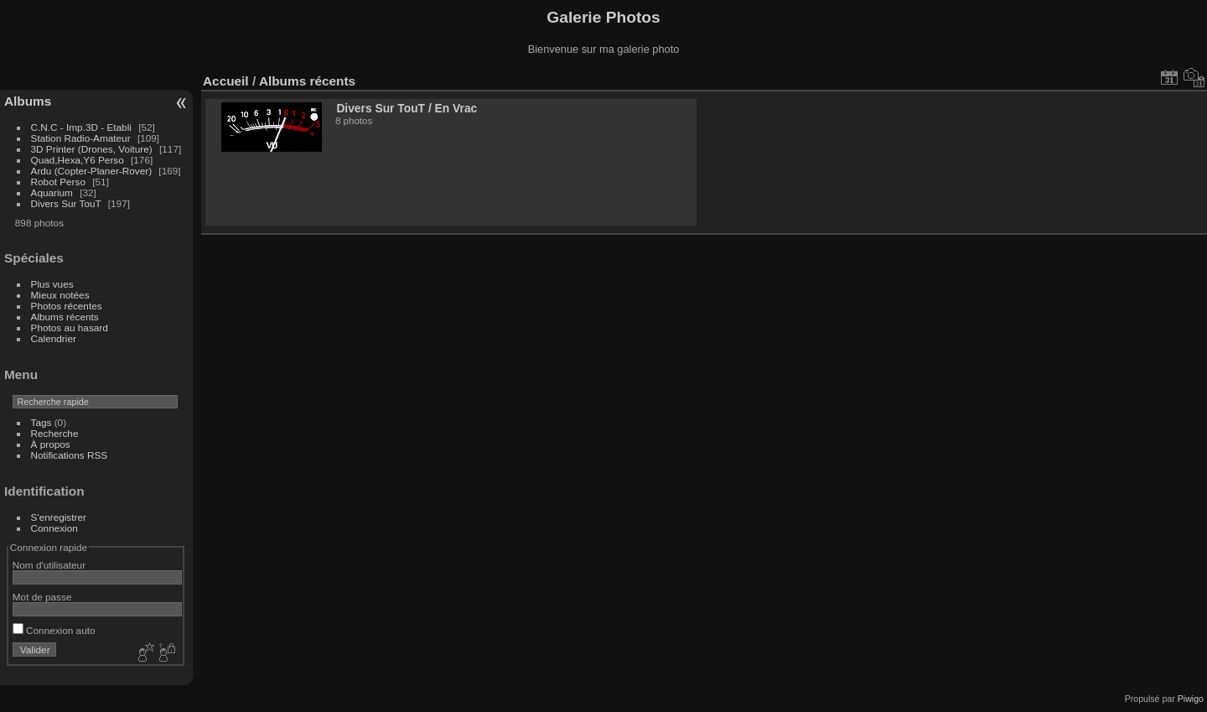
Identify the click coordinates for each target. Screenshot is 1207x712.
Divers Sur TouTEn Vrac (406, 108)
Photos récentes (66, 305)
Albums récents (65, 316)
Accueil (226, 81)
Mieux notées (60, 294)
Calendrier (53, 338)
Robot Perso (58, 181)
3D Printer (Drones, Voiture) (92, 148)
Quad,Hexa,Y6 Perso (77, 159)
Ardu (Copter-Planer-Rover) (92, 170)
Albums (27, 101)
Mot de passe (42, 596)
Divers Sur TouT (66, 203)
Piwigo (1191, 699)
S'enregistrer (58, 517)
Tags (41, 422)
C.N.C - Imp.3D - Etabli (81, 127)
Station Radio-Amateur (81, 138)
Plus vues (52, 283)
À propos (50, 444)
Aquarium (52, 192)
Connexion (54, 527)
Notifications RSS (69, 455)
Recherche (55, 433)
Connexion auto (54, 630)
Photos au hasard (69, 327)
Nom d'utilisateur (49, 564)
